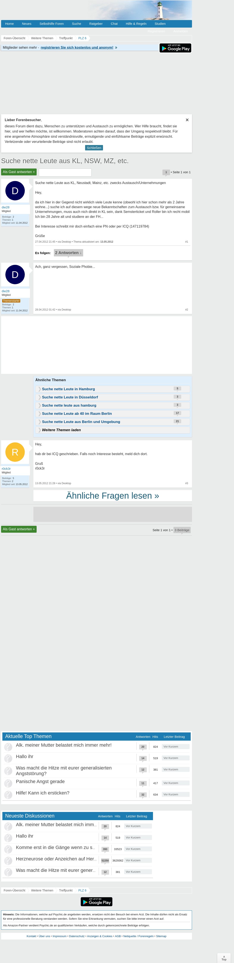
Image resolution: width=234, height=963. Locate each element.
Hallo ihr (24, 756)
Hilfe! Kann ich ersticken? (42, 793)
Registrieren (156, 31)
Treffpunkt (65, 890)
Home (9, 23)
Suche (76, 23)
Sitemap (161, 936)
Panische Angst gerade (40, 781)
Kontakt (31, 936)
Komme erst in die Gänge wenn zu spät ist (60, 847)
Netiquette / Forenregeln (138, 936)
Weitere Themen (42, 890)
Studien (160, 23)
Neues (26, 23)
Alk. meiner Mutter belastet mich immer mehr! (64, 745)
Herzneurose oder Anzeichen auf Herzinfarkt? (64, 859)
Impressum (59, 936)
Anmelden (180, 31)
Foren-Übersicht (14, 890)
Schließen (94, 148)
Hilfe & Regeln (136, 23)
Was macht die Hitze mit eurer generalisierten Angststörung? (79, 870)
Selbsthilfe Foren (51, 23)
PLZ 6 (82, 890)
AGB (118, 936)
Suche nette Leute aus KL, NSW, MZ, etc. (65, 161)
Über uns (44, 936)
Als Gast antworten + (19, 172)
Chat (114, 23)
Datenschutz (76, 936)
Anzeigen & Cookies (99, 936)
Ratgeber (96, 23)
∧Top (224, 958)
